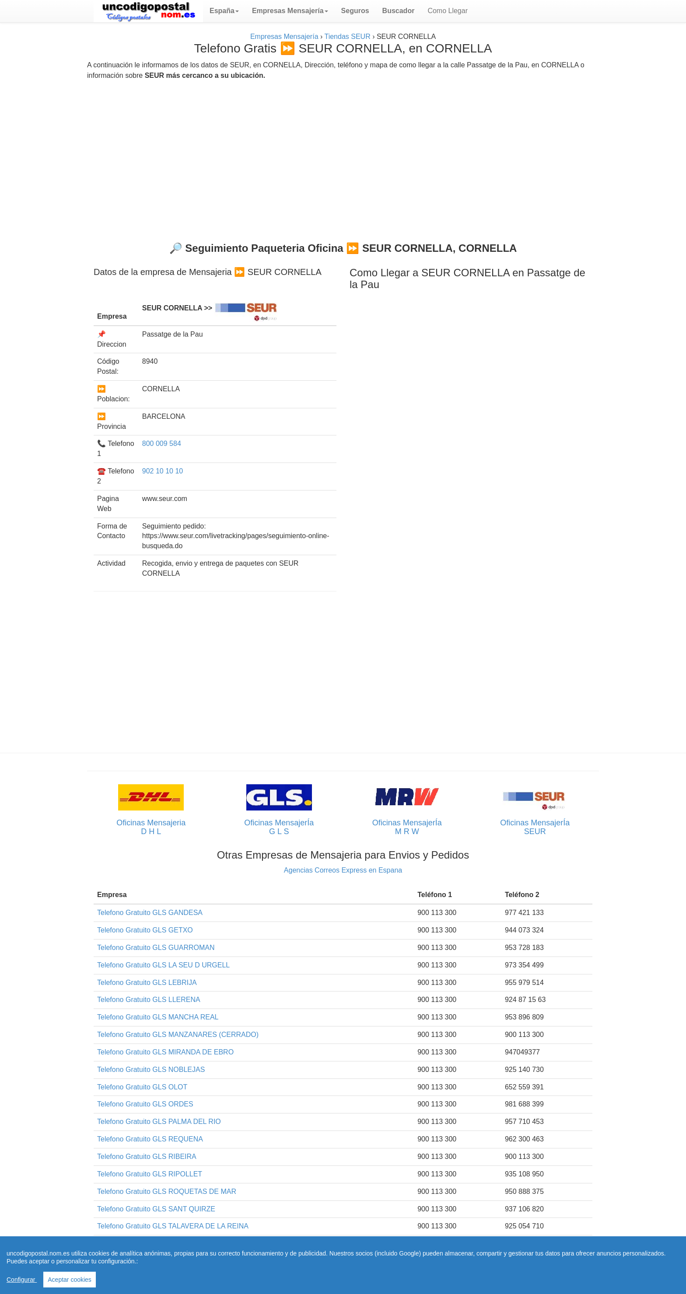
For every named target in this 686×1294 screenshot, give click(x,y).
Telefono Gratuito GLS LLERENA (148, 999)
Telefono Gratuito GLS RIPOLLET (149, 1174)
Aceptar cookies (69, 1279)
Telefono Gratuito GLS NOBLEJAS (151, 1069)
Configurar (22, 1279)
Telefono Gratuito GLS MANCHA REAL (157, 1017)
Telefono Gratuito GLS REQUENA (150, 1139)
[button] (224, 11)
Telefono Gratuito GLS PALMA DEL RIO (159, 1121)
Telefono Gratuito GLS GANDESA (150, 912)
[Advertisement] (343, 157)
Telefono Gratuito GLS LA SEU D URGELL (163, 965)
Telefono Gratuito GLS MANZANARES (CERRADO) (178, 1034)
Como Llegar (447, 10)
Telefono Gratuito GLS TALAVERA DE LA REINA (172, 1226)
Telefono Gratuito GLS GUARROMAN (156, 947)
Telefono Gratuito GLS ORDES (145, 1104)
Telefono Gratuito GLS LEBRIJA (147, 982)
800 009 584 (161, 443)
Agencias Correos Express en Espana (343, 870)
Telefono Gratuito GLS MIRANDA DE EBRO (165, 1052)
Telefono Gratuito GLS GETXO (145, 930)
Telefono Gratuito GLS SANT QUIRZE (156, 1209)
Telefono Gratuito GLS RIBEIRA (146, 1156)
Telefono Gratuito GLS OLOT (142, 1087)
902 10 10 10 (162, 471)
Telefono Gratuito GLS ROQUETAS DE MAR (166, 1191)
